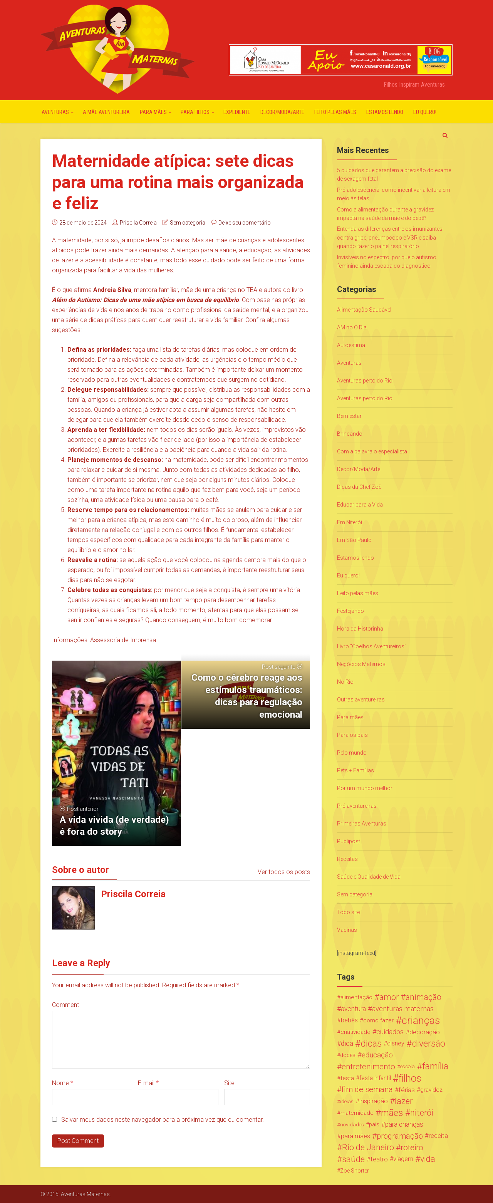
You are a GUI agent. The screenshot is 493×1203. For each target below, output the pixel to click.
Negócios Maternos (361, 664)
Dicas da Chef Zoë (359, 487)
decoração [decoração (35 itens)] (424, 1032)
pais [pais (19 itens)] (374, 1124)
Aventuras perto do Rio (364, 381)
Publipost (348, 841)
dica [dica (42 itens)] (347, 1043)
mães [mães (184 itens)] (392, 1112)
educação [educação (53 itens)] (377, 1055)
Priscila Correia (138, 223)
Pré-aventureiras (357, 806)
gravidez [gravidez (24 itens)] (431, 1089)
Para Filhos (195, 112)
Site (229, 1083)
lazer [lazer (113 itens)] (404, 1101)
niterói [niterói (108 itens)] (421, 1112)
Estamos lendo (384, 112)
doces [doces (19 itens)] (347, 1055)
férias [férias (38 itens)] (407, 1090)
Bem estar (349, 416)
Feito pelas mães (335, 112)
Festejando (350, 611)
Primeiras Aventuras (361, 823)
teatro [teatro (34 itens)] (379, 1159)
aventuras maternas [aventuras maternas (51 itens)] (403, 1009)
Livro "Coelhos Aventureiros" (371, 646)
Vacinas (347, 930)
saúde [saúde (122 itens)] (353, 1159)
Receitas (347, 859)
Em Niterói (349, 522)
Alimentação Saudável (364, 310)
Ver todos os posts (284, 872)
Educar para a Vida (360, 505)
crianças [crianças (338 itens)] (421, 1020)
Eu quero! (424, 112)
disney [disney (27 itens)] (395, 1043)
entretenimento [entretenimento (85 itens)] (368, 1066)
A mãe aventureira (106, 112)
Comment (65, 1004)
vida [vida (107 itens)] (427, 1159)
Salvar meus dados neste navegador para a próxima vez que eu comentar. (162, 1119)
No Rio (345, 682)
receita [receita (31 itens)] (438, 1135)
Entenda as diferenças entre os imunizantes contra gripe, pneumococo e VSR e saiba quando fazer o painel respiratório (390, 237)
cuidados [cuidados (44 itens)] (390, 1032)
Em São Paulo (354, 540)
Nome (62, 1083)
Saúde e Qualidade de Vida (369, 877)
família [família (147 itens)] (435, 1066)
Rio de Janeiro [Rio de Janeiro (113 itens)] (368, 1147)
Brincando (349, 434)
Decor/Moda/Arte (282, 112)
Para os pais (352, 735)
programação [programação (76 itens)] (400, 1136)
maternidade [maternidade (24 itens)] (357, 1112)
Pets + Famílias (355, 770)
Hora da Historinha (360, 629)
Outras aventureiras (361, 699)
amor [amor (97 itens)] (389, 997)
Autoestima (351, 345)
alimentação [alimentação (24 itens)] (356, 997)
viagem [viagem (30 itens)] (403, 1159)
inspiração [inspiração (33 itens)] (373, 1101)
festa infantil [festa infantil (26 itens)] (375, 1078)
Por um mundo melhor (364, 788)
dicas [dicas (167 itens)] (371, 1043)
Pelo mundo (352, 753)
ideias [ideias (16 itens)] (347, 1101)
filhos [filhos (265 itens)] (410, 1078)
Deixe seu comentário (244, 223)
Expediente (236, 112)
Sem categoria (187, 223)
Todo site (348, 912)
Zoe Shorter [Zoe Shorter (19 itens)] (354, 1171)
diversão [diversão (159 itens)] (428, 1043)
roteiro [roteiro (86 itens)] (412, 1147)
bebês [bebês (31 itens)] (349, 1020)
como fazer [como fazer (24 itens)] (378, 1020)
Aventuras (55, 112)
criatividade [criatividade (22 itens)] (355, 1032)
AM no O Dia (352, 327)
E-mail (148, 1083)
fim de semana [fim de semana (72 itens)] (367, 1089)
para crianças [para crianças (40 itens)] (404, 1124)
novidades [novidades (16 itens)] (352, 1124)
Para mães (153, 112)
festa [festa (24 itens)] (347, 1078)
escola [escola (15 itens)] (407, 1066)
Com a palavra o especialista (372, 451)
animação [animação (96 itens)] (423, 997)
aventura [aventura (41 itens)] (353, 1009)
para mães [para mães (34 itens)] (355, 1136)
